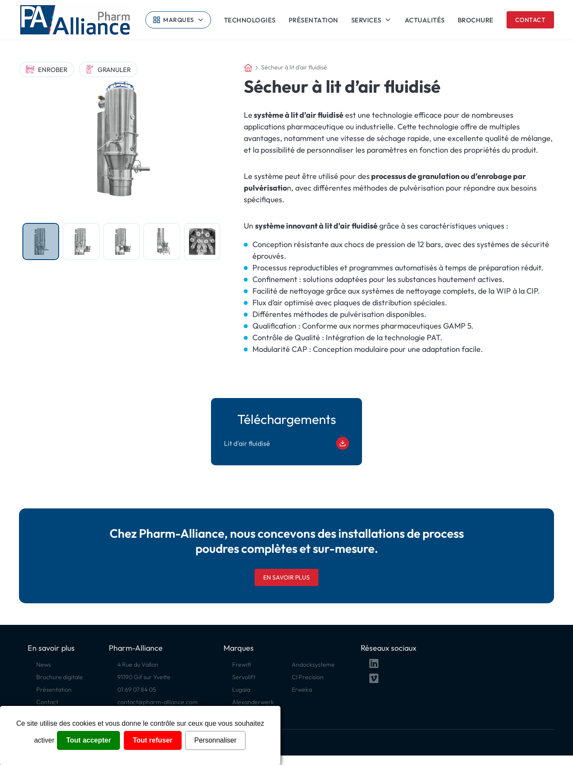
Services (366, 20)
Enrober (46, 69)
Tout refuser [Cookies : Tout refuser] (153, 740)
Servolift (243, 677)
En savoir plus (286, 577)
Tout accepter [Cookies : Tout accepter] (88, 740)
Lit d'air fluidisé (286, 443)
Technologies (250, 20)
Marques (178, 20)
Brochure (476, 20)
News (43, 664)
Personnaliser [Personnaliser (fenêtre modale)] (215, 740)
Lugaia (241, 689)
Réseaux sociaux (388, 648)
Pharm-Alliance (136, 648)
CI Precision (308, 677)
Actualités (425, 20)
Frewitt (241, 664)
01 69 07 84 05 (136, 689)
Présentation (313, 20)
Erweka (302, 689)
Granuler (108, 69)
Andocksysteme (313, 664)
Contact (530, 20)
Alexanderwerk (253, 702)
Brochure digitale (59, 677)
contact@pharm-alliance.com (157, 702)
